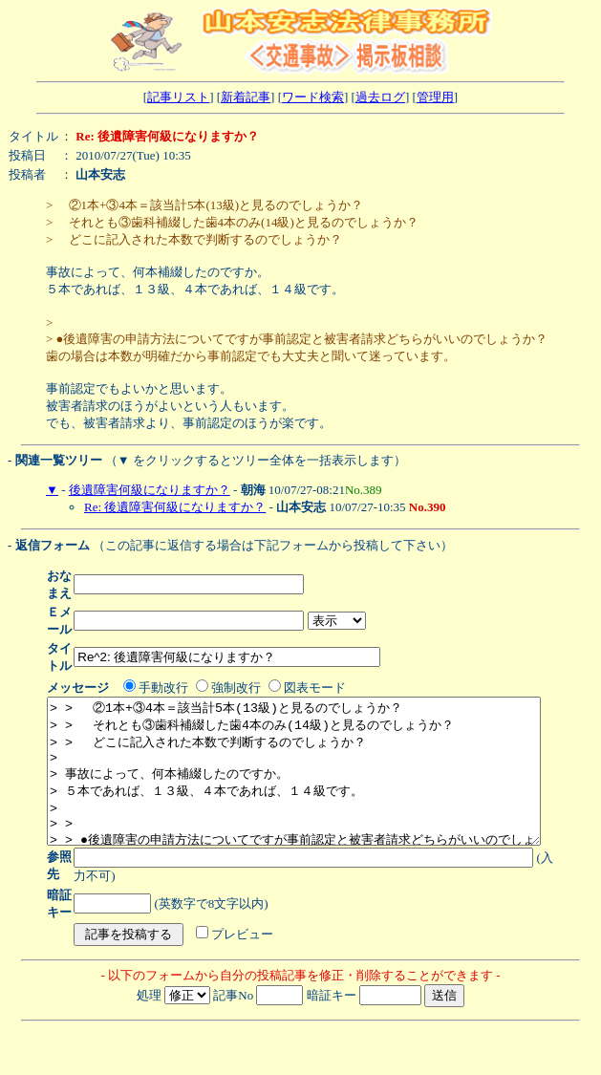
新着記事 (245, 97)
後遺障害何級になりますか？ (149, 490)
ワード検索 (313, 97)
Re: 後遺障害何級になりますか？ (175, 507)
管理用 (435, 97)
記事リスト (178, 97)
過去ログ (380, 97)
